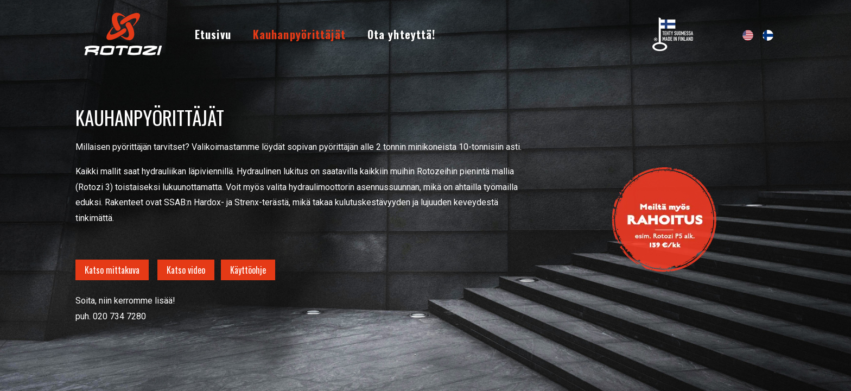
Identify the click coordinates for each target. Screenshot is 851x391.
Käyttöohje (248, 269)
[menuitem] (213, 34)
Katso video (186, 269)
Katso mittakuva (112, 269)
